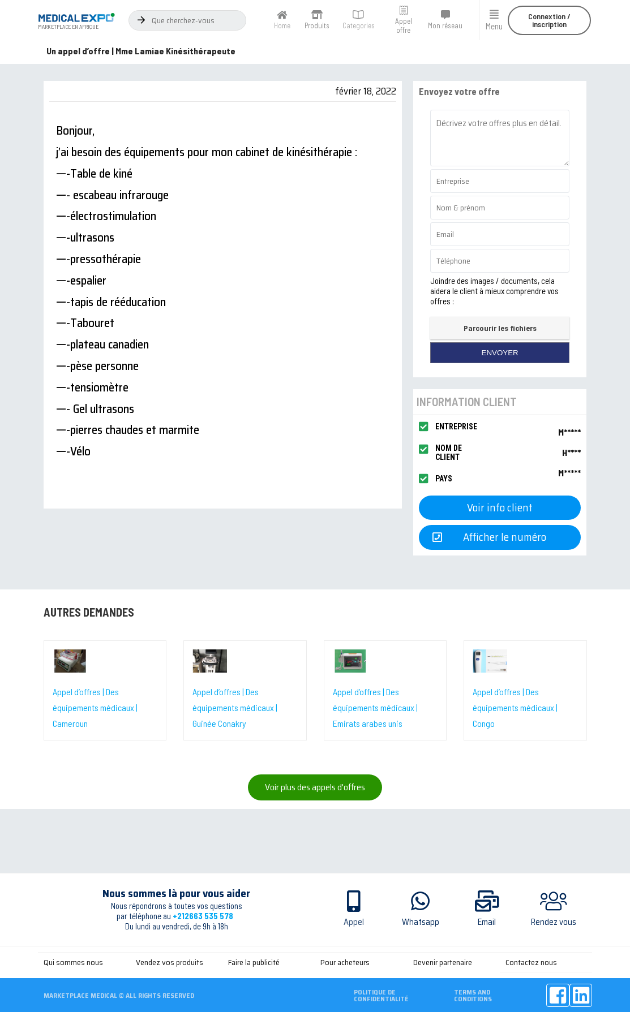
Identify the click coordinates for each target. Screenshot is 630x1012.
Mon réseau (445, 25)
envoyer (500, 352)
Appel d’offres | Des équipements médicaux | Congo (515, 707)
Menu (494, 26)
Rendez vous (553, 922)
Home (282, 25)
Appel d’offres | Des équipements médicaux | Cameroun (95, 707)
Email (487, 922)
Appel (354, 922)
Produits (317, 25)
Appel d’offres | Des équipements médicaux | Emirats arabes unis (375, 707)
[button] (549, 20)
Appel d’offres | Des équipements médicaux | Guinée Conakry (234, 707)
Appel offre (403, 25)
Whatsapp (420, 922)
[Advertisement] (315, 979)
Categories (358, 25)
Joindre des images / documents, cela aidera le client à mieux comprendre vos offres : (494, 290)
